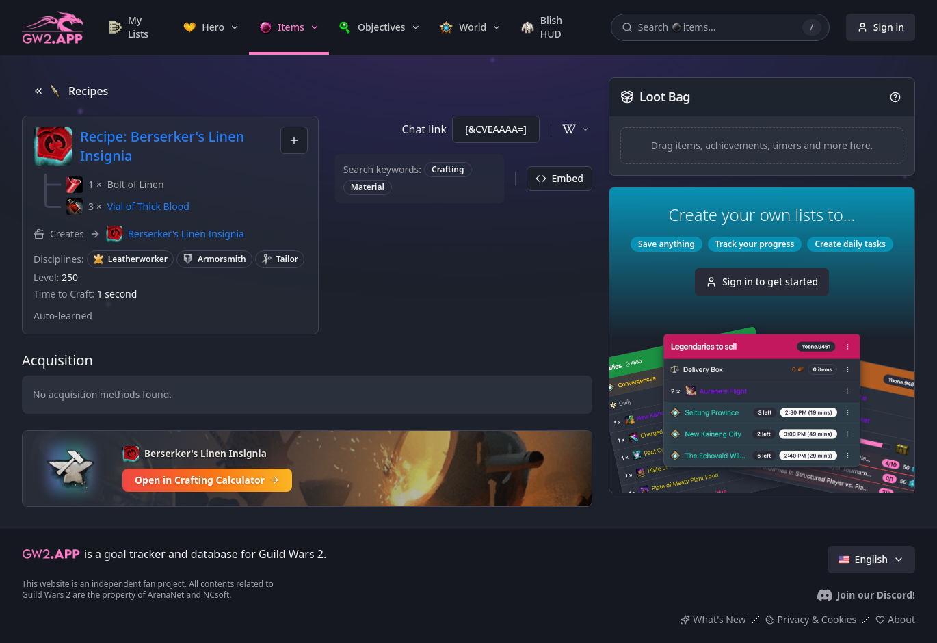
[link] (136, 27)
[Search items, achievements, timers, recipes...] (720, 27)
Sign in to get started (762, 281)
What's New (713, 619)
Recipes (70, 91)
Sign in (880, 27)
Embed (559, 178)
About (895, 619)
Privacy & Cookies (811, 619)
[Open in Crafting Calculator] (307, 468)
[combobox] (294, 140)
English (871, 559)
